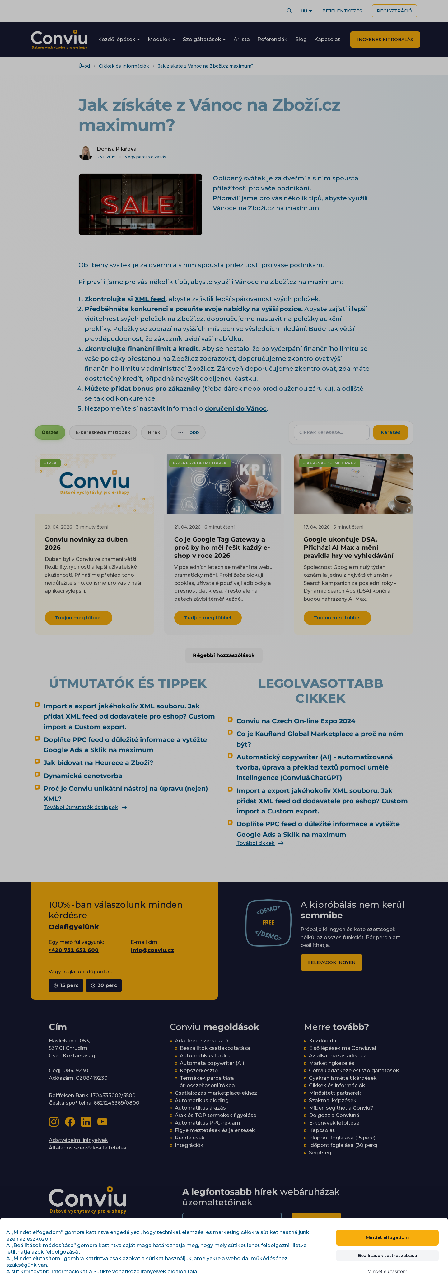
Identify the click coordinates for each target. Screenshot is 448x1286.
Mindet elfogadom (387, 1237)
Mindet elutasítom (387, 1271)
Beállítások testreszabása (387, 1255)
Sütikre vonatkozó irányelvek (129, 1271)
